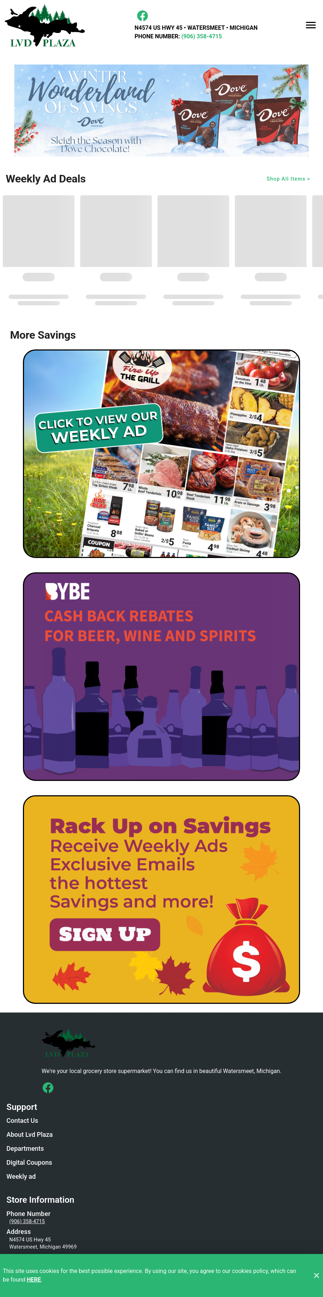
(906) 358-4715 (201, 36)
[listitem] (22, 1121)
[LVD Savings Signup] (161, 899)
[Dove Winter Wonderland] (161, 111)
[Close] (316, 1275)
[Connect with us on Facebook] (48, 1087)
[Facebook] (142, 16)
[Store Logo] (161, 1042)
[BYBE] (161, 676)
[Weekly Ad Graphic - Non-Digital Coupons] (161, 454)
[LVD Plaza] (46, 25)
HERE (34, 1279)
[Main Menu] (311, 25)
